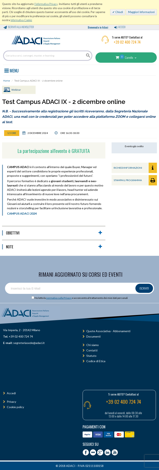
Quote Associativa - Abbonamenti (108, 331)
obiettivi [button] (54, 233)
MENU (11, 69)
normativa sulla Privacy (59, 297)
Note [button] (54, 246)
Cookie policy (15, 407)
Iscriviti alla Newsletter (21, 27)
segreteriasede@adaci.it (29, 343)
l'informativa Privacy (46, 4)
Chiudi (119, 12)
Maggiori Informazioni (141, 12)
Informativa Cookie (21, 20)
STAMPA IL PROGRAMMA (135, 180)
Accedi (121, 27)
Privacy (11, 401)
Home (6, 80)
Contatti (92, 350)
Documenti (93, 336)
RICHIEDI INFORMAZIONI (135, 168)
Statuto (91, 355)
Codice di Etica (95, 361)
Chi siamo (92, 345)
